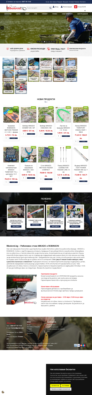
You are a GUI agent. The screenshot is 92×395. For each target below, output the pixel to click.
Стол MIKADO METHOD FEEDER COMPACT (46, 168)
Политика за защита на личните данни (35, 345)
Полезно (76, 2)
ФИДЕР (27, 14)
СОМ (35, 14)
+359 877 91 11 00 (16, 326)
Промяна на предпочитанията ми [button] (60, 389)
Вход (56, 7)
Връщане (65, 2)
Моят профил (51, 324)
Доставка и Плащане (56, 2)
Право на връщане (52, 327)
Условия (71, 2)
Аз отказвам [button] (65, 385)
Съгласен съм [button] (55, 385)
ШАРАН (18, 14)
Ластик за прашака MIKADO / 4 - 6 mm (63, 128)
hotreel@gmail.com (17, 328)
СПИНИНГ (45, 14)
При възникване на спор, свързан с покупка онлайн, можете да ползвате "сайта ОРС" (32, 343)
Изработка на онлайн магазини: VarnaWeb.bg (20, 347)
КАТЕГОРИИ (7, 14)
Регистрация (67, 7)
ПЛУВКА (54, 14)
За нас (47, 2)
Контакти (82, 2)
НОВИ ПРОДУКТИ (67, 14)
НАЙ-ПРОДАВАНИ (82, 14)
